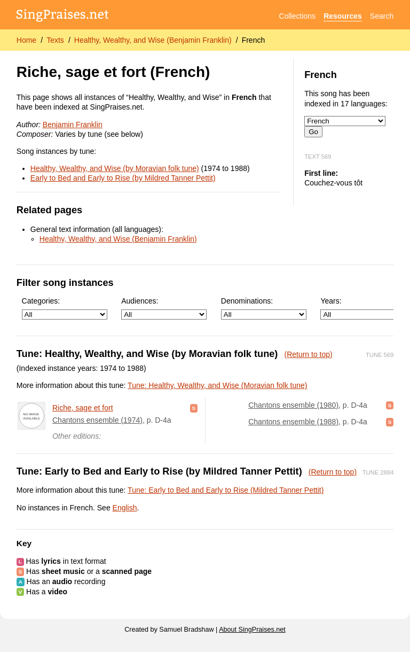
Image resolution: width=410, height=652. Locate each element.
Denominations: (263, 308)
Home (26, 40)
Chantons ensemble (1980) (293, 405)
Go (313, 132)
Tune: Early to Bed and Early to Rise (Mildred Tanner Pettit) (226, 490)
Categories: (64, 308)
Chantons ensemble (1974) (97, 420)
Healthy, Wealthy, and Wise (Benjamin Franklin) (153, 40)
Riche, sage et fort (82, 407)
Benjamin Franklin (72, 124)
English (125, 507)
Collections (297, 16)
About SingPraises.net (252, 629)
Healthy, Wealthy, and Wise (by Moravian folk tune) (114, 168)
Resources (343, 16)
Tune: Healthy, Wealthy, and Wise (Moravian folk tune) (217, 385)
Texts (55, 40)
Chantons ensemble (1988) (293, 421)
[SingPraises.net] (63, 16)
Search (381, 16)
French (253, 40)
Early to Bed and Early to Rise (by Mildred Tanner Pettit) (123, 178)
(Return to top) (308, 354)
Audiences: (164, 308)
